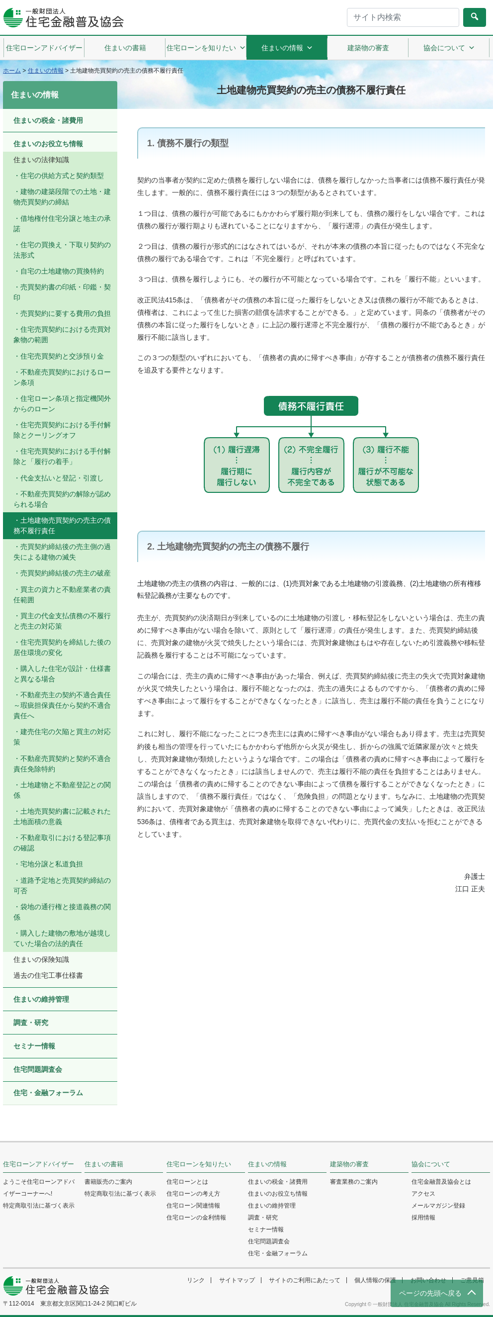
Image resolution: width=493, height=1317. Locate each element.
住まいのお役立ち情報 (48, 144)
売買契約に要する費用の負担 (65, 313)
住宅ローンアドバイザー (44, 48)
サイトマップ (237, 1280)
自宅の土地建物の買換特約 (62, 271)
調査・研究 (30, 1023)
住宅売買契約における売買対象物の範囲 (62, 334)
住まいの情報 (287, 48)
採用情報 (423, 1217)
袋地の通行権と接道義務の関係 (62, 912)
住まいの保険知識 (41, 959)
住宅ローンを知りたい (206, 48)
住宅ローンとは (187, 1181)
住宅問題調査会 (37, 1069)
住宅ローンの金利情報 (196, 1217)
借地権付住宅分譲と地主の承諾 (62, 223)
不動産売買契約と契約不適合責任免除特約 (62, 763)
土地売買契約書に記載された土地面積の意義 (62, 816)
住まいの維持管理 (41, 999)
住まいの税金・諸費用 (48, 120)
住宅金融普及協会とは (441, 1181)
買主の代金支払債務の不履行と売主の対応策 (62, 621)
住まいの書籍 (125, 48)
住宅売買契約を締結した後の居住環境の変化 (62, 647)
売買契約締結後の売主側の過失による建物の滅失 (62, 552)
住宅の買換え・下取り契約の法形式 (62, 250)
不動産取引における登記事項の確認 (62, 843)
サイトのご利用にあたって (304, 1280)
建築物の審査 (368, 48)
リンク (196, 1280)
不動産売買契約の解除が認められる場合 (62, 499)
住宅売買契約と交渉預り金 (62, 356)
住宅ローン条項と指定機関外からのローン (62, 403)
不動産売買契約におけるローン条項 (62, 377)
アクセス (423, 1193)
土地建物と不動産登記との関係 (62, 790)
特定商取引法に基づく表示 (39, 1205)
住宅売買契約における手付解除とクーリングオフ (62, 430)
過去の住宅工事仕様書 (48, 975)
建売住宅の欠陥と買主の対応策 (62, 737)
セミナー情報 (34, 1046)
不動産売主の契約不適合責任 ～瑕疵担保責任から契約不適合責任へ (62, 705)
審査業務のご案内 (354, 1181)
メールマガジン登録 (438, 1205)
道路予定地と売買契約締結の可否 (62, 885)
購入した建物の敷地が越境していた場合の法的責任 (62, 938)
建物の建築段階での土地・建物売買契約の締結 (62, 197)
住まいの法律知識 (41, 160)
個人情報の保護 (375, 1280)
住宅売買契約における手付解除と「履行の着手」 (62, 456)
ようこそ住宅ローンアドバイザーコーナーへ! (39, 1187)
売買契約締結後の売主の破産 (65, 573)
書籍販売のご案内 (108, 1181)
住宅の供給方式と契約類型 (62, 176)
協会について (449, 48)
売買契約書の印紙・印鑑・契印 (62, 292)
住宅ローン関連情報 (193, 1205)
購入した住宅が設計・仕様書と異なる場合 (62, 673)
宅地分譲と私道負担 (51, 864)
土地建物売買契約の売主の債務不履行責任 (62, 525)
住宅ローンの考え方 (193, 1193)
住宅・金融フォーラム (48, 1093)
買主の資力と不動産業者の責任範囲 (62, 594)
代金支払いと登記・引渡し (62, 478)
